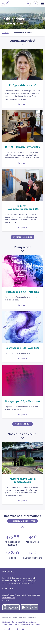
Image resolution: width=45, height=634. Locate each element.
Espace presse (25, 624)
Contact (16, 624)
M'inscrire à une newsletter (22, 521)
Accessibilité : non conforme (26, 622)
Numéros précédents (22, 237)
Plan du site (8, 624)
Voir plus (21, 104)
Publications (35, 624)
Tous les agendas (22, 424)
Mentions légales (8, 622)
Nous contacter (8, 598)
